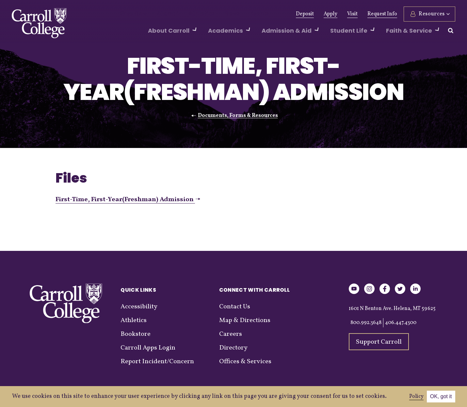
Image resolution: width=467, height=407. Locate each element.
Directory (233, 347)
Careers (230, 334)
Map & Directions (244, 320)
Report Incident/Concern (157, 361)
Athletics (190, 14)
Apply (330, 14)
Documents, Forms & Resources (238, 115)
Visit (352, 14)
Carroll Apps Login (148, 347)
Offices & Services (245, 361)
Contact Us (234, 306)
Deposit (305, 14)
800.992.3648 (365, 322)
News (216, 14)
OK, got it (441, 396)
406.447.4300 (400, 322)
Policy (416, 396)
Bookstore (136, 334)
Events (240, 14)
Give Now (131, 14)
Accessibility (139, 306)
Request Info (382, 14)
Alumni (161, 14)
